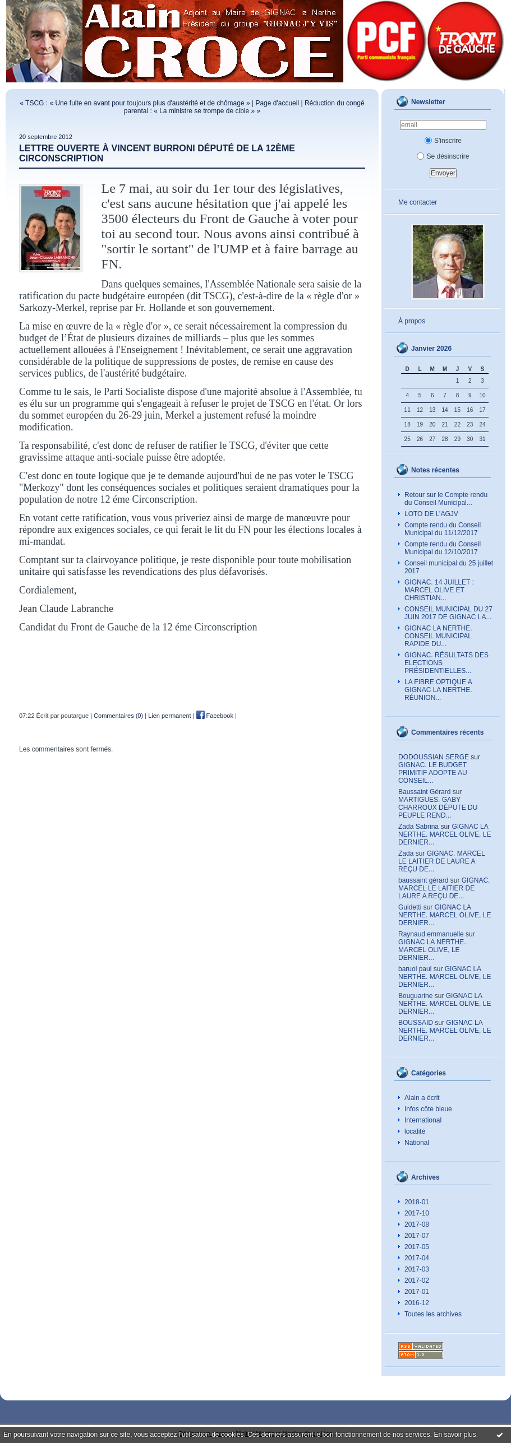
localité (414, 1131)
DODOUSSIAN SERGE (433, 757)
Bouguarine (415, 996)
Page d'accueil (277, 103)
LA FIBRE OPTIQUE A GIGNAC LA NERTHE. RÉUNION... (438, 690)
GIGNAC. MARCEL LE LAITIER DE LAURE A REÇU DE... (441, 861)
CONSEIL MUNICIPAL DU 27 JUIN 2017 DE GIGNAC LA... (448, 613)
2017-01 (416, 1292)
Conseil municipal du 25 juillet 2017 (448, 567)
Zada (405, 853)
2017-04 (416, 1258)
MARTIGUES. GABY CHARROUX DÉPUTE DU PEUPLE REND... (437, 807)
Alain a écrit (422, 1098)
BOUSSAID (415, 1023)
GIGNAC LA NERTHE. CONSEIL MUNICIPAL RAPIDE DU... (438, 636)
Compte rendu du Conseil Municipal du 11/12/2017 (442, 529)
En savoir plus (455, 1435)
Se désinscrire (443, 156)
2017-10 (416, 1213)
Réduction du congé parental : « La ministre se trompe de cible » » (244, 107)
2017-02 (416, 1280)
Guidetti (409, 907)
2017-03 (416, 1269)
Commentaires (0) (118, 715)
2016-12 (416, 1303)
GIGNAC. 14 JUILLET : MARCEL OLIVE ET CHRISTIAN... (439, 590)
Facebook (214, 715)
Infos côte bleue (428, 1109)
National (416, 1143)
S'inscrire (443, 141)
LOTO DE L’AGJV (431, 514)
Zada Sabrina (418, 826)
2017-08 (416, 1224)
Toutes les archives (433, 1314)
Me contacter (417, 202)
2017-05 (416, 1247)
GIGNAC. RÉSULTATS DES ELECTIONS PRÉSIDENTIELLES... (446, 663)
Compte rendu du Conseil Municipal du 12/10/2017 (442, 548)
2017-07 (416, 1236)
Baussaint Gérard (424, 792)
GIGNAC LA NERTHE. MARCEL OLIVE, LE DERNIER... (444, 834)
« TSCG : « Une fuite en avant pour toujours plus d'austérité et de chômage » (135, 103)
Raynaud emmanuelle (431, 934)
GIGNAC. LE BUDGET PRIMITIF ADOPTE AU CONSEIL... (432, 773)
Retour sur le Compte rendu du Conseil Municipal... (445, 499)
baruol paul (414, 969)
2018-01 (416, 1202)
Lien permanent (169, 715)
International (422, 1120)
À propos (411, 321)
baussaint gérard (423, 880)
